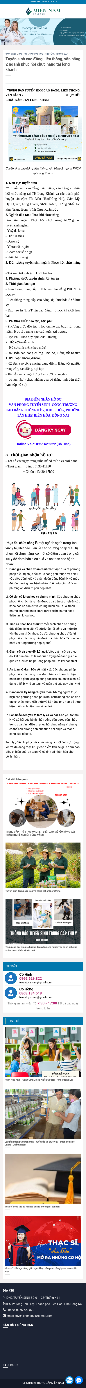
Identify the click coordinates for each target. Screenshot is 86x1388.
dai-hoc (23, 54)
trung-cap (62, 54)
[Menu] (5, 11)
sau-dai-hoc (36, 54)
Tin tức (49, 54)
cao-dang (11, 54)
